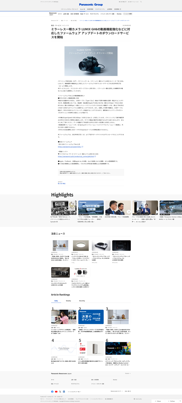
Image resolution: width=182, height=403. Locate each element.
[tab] (68, 301)
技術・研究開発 (75, 14)
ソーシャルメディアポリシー (96, 399)
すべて (60, 14)
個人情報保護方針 (109, 399)
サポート (42, 399)
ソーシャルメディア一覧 (73, 391)
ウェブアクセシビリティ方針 (82, 399)
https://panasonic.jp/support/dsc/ (69, 147)
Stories (119, 14)
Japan (53, 14)
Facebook (43, 396)
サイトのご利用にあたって (60, 399)
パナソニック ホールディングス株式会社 (49, 1)
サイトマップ (49, 399)
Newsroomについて (116, 391)
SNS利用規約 (71, 399)
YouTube (50, 396)
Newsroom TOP (54, 20)
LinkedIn (59, 396)
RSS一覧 (127, 391)
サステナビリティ (94, 14)
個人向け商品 (74, 20)
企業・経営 (66, 14)
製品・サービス (84, 14)
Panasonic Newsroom (61, 373)
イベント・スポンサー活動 (107, 14)
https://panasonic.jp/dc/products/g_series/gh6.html (76, 156)
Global (127, 373)
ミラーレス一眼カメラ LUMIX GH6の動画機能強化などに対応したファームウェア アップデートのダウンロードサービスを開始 (107, 20)
